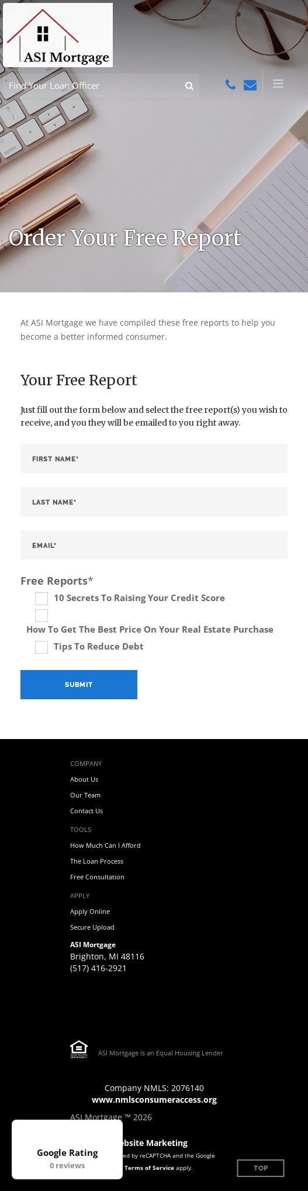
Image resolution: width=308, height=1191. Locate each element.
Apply (79, 895)
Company (86, 763)
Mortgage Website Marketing (129, 1142)
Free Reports (57, 581)
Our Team (85, 794)
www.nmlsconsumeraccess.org (154, 1099)
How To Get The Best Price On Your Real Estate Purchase (150, 629)
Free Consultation (97, 876)
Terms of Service (149, 1168)
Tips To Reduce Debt (99, 646)
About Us (84, 779)
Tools (80, 829)
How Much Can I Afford (105, 845)
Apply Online (90, 911)
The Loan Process (96, 861)
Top (261, 1168)
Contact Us (86, 810)
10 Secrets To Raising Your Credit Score (139, 597)
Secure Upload (92, 927)
